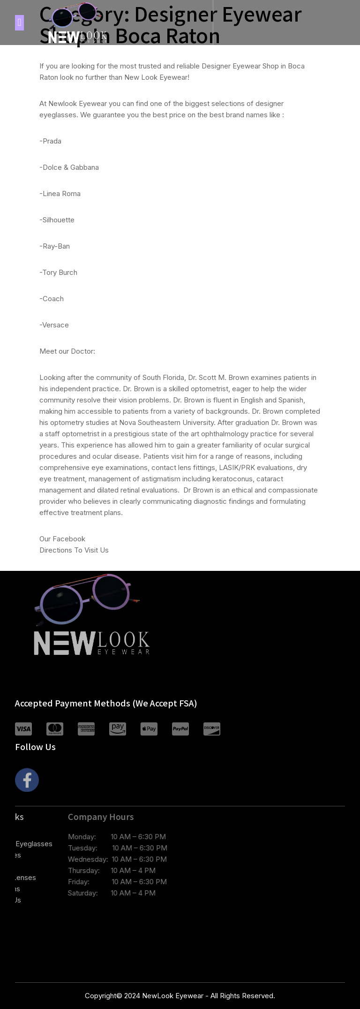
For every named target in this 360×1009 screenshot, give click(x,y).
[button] (19, 22)
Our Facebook (62, 538)
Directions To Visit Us (74, 550)
